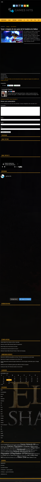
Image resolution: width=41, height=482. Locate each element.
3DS (1, 391)
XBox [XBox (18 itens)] (33, 457)
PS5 (35, 20)
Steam (2, 422)
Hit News (2, 467)
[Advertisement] (20, 15)
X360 (11, 23)
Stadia (7, 23)
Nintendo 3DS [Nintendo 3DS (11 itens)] (29, 451)
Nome (2, 119)
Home (2, 2)
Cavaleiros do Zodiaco (5, 99)
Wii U (2, 433)
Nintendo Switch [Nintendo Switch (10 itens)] (9, 453)
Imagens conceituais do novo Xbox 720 (14, 361)
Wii (1, 430)
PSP (38, 20)
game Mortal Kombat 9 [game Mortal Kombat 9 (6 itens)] (13, 446)
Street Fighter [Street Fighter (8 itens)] (17, 457)
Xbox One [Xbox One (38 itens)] (21, 459)
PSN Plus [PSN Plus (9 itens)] (36, 455)
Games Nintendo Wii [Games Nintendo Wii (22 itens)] (27, 446)
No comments (13, 26)
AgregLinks (3, 464)
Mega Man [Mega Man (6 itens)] (29, 449)
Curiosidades (3, 20)
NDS (2, 398)
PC (24, 20)
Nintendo (14, 20)
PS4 (31, 20)
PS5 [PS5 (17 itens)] (32, 455)
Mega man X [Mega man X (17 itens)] (35, 449)
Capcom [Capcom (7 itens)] (2, 446)
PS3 (28, 20)
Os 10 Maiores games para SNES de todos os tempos (17, 366)
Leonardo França (6, 89)
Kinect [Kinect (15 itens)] (17, 449)
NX (1, 404)
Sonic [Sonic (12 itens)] (4, 457)
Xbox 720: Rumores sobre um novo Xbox (13, 368)
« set (2, 386)
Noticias (20, 20)
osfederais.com (4, 475)
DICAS (9, 20)
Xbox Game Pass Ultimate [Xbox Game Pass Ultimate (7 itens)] (8, 459)
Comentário (3, 105)
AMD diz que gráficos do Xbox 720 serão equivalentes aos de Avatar (20, 358)
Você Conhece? (4, 426)
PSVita (2, 23)
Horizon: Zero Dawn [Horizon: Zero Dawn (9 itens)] (10, 449)
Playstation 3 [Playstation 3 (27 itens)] (6, 455)
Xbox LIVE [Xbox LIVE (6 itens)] (15, 459)
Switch (2, 424)
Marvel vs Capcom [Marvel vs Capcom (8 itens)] (23, 449)
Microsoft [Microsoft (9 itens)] (15, 451)
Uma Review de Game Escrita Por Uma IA (9, 350)
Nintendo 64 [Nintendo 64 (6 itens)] (35, 451)
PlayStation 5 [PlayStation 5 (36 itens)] (17, 455)
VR (1, 428)
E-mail (2, 124)
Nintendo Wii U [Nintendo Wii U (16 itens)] (27, 453)
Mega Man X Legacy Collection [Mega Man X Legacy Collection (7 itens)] (6, 451)
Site (1, 128)
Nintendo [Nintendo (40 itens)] (21, 451)
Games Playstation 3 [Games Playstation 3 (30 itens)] (15, 448)
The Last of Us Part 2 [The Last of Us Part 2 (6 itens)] (23, 457)
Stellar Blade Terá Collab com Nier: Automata (10, 343)
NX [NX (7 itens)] (32, 453)
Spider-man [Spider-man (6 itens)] (8, 457)
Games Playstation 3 (14, 99)
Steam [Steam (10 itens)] (12, 457)
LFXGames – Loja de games (6, 471)
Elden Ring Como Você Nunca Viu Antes (9, 348)
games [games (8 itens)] (18, 446)
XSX (19, 23)
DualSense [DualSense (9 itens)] (6, 446)
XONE (15, 23)
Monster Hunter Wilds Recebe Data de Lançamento (11, 346)
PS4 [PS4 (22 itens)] (29, 455)
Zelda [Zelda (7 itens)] (35, 459)
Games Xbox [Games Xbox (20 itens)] (29, 448)
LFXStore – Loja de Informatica (7, 473)
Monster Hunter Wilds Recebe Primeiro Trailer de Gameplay (13, 352)
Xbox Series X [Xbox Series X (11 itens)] (30, 459)
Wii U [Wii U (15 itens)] (29, 457)
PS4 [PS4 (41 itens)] (25, 455)
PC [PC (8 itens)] (34, 453)
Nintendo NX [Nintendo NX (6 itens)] (3, 453)
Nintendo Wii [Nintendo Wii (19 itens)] (17, 453)
